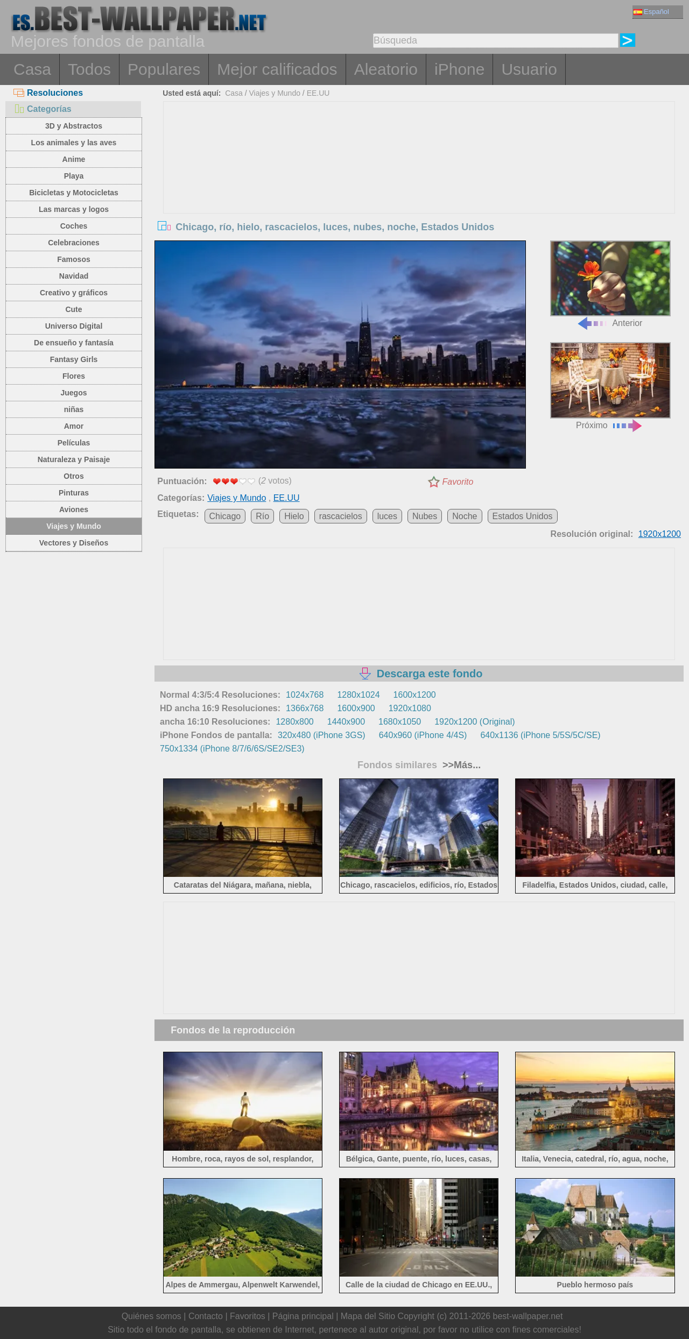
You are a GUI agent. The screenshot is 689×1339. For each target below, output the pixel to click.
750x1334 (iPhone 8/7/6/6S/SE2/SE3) (232, 748)
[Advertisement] (419, 182)
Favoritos (247, 1316)
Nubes (424, 516)
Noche (464, 516)
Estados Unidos (523, 516)
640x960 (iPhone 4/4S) (423, 735)
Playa (74, 176)
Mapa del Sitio (368, 1316)
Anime (74, 159)
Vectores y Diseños (73, 543)
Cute (73, 309)
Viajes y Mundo (73, 526)
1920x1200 (659, 534)
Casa (32, 69)
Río (262, 516)
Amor (74, 426)
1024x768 (305, 694)
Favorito (458, 481)
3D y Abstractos (73, 126)
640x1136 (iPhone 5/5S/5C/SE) (540, 735)
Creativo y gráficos (74, 292)
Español (651, 12)
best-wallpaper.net (528, 1316)
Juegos (73, 392)
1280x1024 (358, 694)
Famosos (73, 259)
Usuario (529, 69)
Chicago (225, 516)
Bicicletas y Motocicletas (73, 192)
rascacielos (340, 516)
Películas (74, 442)
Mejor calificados (277, 69)
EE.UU (318, 93)
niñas (74, 409)
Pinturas (74, 492)
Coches (74, 226)
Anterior (610, 284)
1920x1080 (410, 708)
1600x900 (356, 708)
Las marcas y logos (74, 209)
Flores (73, 376)
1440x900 (346, 721)
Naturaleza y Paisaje (74, 459)
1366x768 (305, 708)
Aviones (73, 509)
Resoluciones (48, 92)
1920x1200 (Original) (474, 721)
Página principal (303, 1316)
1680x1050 (399, 721)
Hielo (294, 516)
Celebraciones (74, 242)
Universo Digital (74, 326)
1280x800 (294, 721)
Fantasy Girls (74, 359)
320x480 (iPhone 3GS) (321, 735)
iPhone (459, 69)
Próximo (610, 386)
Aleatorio (386, 69)
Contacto (205, 1316)
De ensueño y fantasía (74, 342)
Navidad (73, 276)
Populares (164, 69)
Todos (89, 69)
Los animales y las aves (74, 142)
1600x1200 (414, 694)
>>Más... (460, 765)
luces (387, 516)
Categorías (42, 109)
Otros (73, 476)
